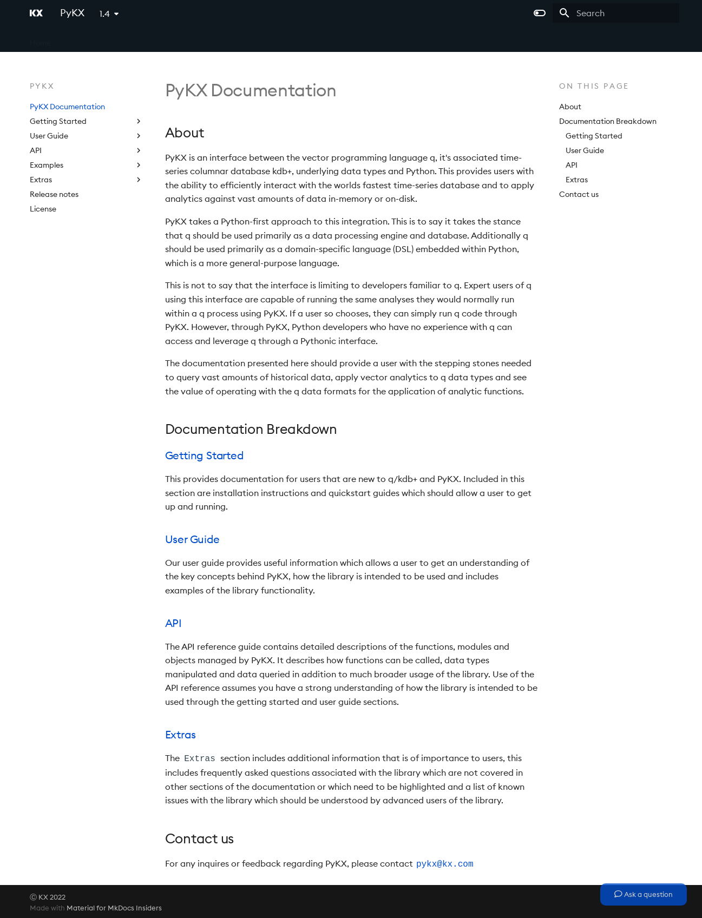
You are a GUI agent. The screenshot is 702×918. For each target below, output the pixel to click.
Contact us (579, 194)
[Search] (616, 13)
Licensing (282, 39)
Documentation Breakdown (608, 121)
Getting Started (594, 136)
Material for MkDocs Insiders (114, 906)
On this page (594, 86)
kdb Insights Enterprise (213, 39)
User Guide (585, 150)
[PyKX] (36, 13)
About (570, 106)
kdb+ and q (84, 39)
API (572, 165)
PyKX (351, 39)
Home (40, 39)
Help (320, 39)
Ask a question (643, 894)
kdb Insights (138, 39)
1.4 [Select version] (105, 13)
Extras (577, 179)
